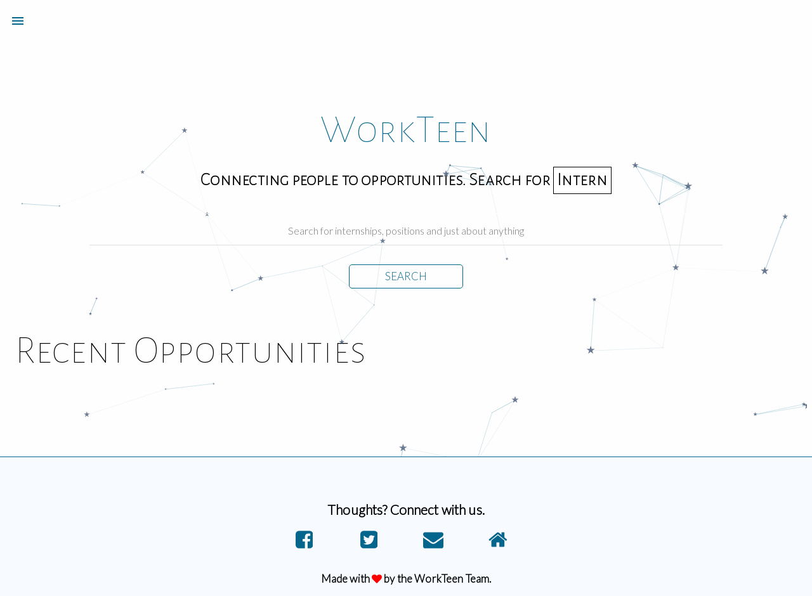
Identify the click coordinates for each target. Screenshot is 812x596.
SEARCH (406, 276)
